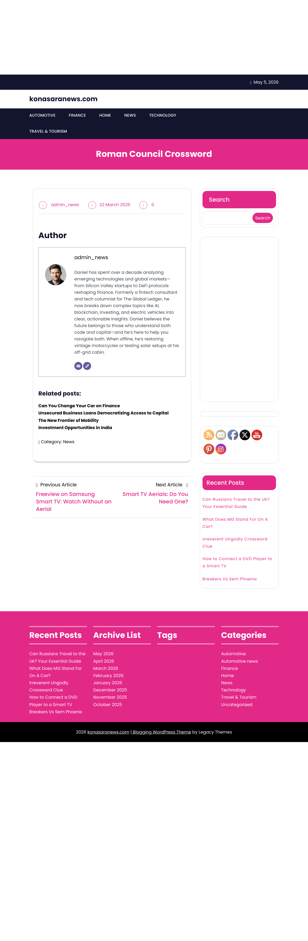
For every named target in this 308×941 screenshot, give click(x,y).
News (129, 116)
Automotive (42, 116)
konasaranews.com (63, 99)
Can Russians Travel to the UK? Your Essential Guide (236, 504)
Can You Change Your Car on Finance (79, 407)
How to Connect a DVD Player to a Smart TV (237, 563)
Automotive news (239, 662)
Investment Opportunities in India (75, 429)
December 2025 (110, 691)
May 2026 (103, 655)
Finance (76, 116)
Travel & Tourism (47, 132)
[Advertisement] (152, 37)
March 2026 (105, 669)
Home (104, 116)
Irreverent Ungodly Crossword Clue (235, 543)
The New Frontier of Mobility (68, 421)
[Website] (87, 367)
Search (219, 201)
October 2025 (107, 706)
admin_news (65, 206)
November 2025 (110, 698)
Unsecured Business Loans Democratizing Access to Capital (103, 414)
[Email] (78, 367)
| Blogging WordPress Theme (160, 733)
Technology (161, 116)
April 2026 (103, 662)
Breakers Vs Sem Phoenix (229, 580)
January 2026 (107, 684)
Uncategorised (236, 706)
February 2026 (108, 677)
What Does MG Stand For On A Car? (235, 524)
